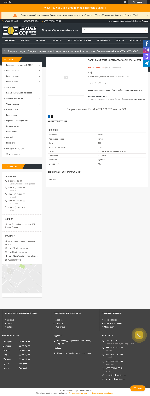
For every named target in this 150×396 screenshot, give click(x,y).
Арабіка (59, 320)
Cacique (10, 320)
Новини (40, 40)
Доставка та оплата (80, 40)
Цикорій (9, 137)
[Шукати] (145, 30)
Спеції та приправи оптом (60, 51)
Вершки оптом (12, 126)
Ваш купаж (60, 327)
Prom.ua (89, 391)
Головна (10, 40)
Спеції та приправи (37, 51)
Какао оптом (11, 132)
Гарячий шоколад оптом (17, 121)
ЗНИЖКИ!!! (56, 40)
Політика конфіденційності (103, 393)
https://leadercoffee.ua (18, 248)
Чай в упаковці (12, 104)
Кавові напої (11, 115)
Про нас (25, 40)
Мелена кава (12, 82)
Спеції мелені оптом (85, 51)
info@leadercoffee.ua (17, 252)
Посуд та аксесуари (15, 148)
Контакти (135, 40)
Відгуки (120, 40)
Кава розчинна (12, 70)
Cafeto (10, 327)
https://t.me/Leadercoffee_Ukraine (23, 256)
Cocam (10, 323)
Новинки (102, 40)
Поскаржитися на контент (79, 393)
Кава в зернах (12, 76)
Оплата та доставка (113, 323)
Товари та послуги (16, 51)
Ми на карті (109, 327)
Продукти (10, 143)
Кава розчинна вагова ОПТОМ (19, 65)
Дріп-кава (10, 87)
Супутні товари (13, 154)
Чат (138, 388)
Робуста (59, 323)
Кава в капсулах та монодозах (19, 93)
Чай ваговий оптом (14, 98)
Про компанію (110, 320)
